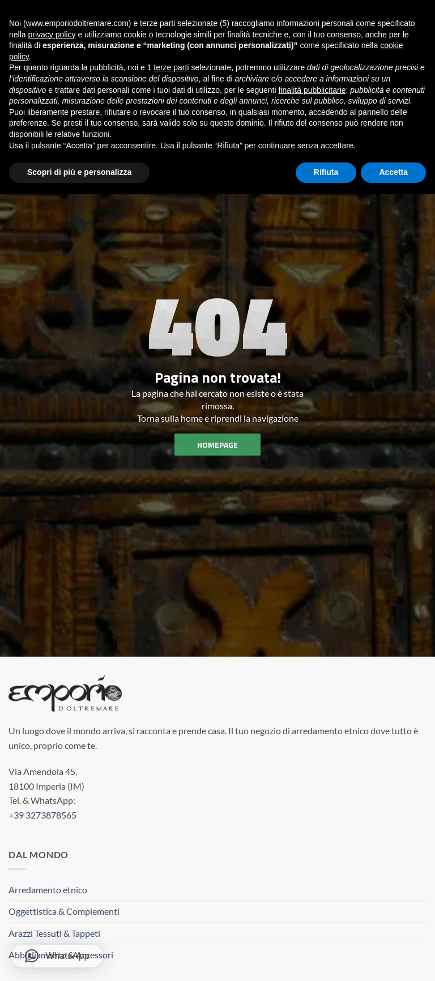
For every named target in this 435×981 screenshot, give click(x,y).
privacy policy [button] (51, 34)
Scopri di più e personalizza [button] (79, 172)
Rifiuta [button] (326, 172)
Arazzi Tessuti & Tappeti (54, 933)
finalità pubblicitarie (312, 90)
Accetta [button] (393, 172)
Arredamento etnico (47, 889)
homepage (217, 445)
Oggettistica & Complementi (64, 911)
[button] (57, 956)
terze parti (171, 67)
